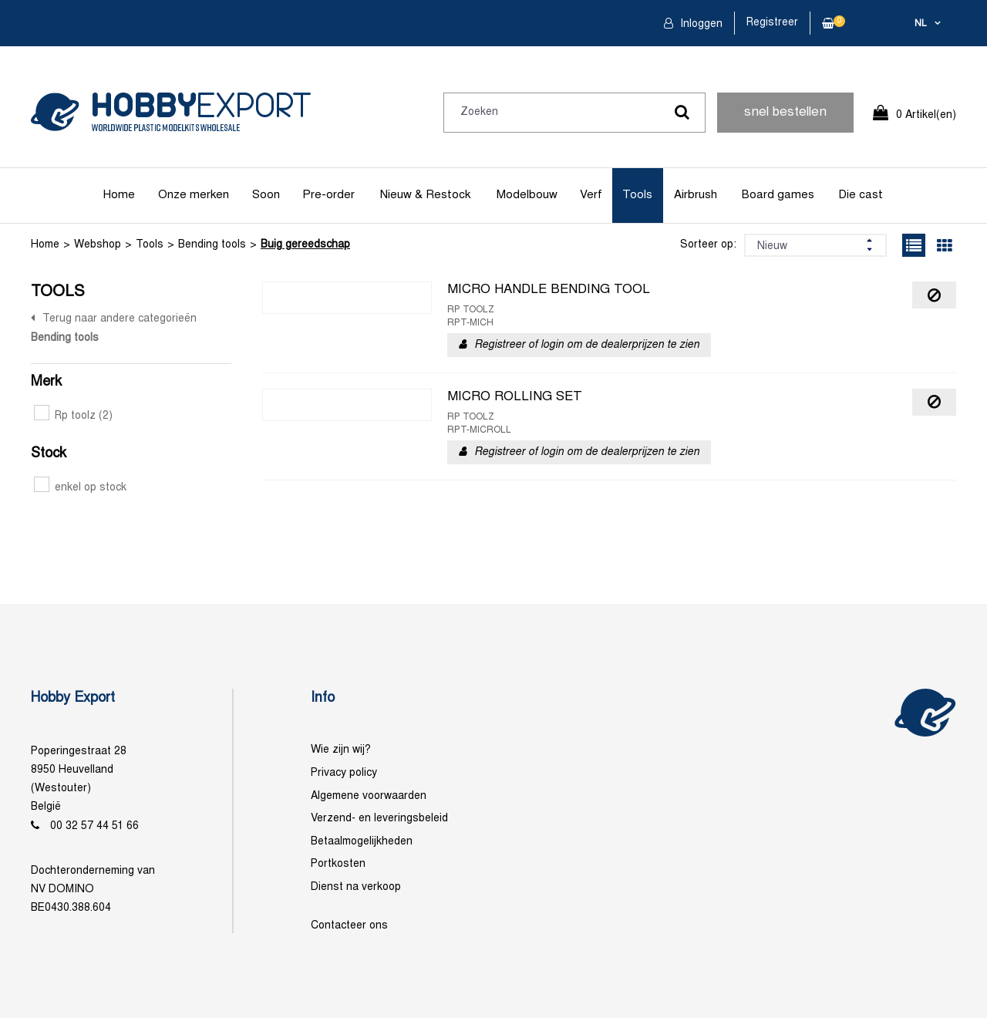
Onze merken (193, 195)
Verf (591, 195)
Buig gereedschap (305, 245)
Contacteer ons (349, 926)
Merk (46, 382)
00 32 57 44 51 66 (94, 826)
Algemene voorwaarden (368, 796)
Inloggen (700, 24)
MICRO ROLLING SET (514, 397)
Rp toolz (73, 416)
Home (119, 195)
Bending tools (212, 245)
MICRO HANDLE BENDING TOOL (548, 290)
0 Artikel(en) (926, 115)
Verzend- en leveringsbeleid (379, 819)
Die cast (860, 195)
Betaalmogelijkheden (362, 842)
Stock (48, 453)
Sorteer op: (708, 245)
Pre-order (328, 195)
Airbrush (695, 195)
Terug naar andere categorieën (119, 319)
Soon (266, 195)
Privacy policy (344, 773)
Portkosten (338, 864)
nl (921, 24)
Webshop (97, 245)
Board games (778, 195)
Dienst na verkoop (356, 887)
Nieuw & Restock (425, 195)
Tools (637, 195)
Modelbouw (527, 195)
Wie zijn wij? (341, 750)
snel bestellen (785, 112)
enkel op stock (80, 488)
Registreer (772, 23)
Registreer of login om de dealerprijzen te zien (586, 345)
